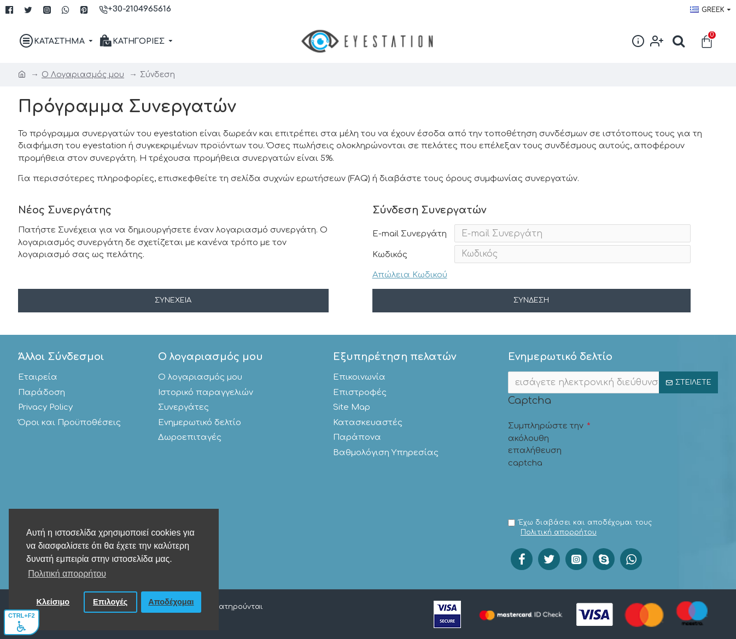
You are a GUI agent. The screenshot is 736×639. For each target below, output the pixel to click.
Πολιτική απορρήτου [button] (67, 573)
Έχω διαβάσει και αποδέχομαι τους (580, 528)
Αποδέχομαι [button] (171, 601)
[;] (613, 380)
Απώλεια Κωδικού (409, 281)
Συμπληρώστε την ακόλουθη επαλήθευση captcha (545, 442)
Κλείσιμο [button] (53, 601)
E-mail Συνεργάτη (409, 234)
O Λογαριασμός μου (83, 75)
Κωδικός (389, 259)
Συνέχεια (173, 309)
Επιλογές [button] (110, 601)
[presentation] (591, 490)
